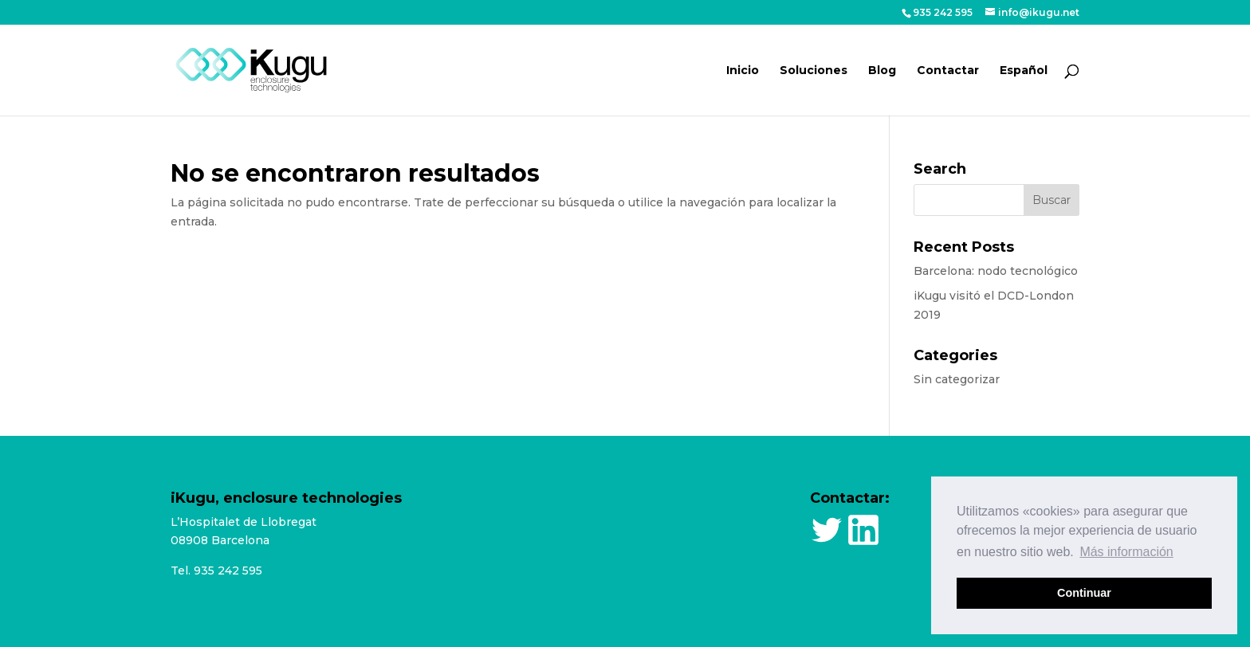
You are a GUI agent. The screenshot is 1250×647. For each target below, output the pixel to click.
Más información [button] (1126, 552)
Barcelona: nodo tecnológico (996, 271)
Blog (882, 71)
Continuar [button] (1084, 592)
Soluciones (813, 71)
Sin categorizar (957, 379)
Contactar (948, 71)
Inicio (742, 71)
